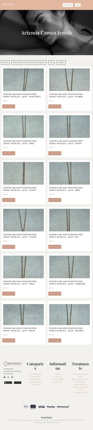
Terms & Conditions (57, 379)
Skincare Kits (35, 384)
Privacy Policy (57, 382)
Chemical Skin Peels (80, 384)
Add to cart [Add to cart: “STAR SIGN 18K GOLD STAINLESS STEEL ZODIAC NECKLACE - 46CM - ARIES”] (54, 200)
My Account (58, 377)
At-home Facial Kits (35, 374)
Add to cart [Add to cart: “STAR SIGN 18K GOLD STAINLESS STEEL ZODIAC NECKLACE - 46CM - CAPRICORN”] (54, 293)
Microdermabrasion (80, 392)
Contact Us (18, 420)
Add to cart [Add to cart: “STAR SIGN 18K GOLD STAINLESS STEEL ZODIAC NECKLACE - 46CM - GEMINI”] (54, 153)
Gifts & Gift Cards (35, 379)
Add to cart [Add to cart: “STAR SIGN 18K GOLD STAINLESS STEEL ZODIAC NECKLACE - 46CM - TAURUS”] (8, 200)
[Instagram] (8, 377)
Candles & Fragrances (35, 382)
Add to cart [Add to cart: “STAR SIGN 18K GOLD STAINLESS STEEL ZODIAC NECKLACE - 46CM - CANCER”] (8, 247)
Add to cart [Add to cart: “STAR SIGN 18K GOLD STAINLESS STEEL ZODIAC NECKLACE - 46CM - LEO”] (54, 247)
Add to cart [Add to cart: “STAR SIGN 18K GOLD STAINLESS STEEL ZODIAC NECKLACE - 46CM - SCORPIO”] (54, 106)
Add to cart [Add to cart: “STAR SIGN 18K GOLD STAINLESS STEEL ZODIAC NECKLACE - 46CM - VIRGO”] (8, 293)
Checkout (58, 374)
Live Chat (73, 420)
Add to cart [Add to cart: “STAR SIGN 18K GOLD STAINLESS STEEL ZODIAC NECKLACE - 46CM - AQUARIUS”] (54, 340)
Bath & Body (35, 377)
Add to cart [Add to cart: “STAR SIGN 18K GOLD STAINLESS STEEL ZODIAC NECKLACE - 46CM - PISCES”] (8, 340)
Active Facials (80, 382)
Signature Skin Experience (80, 379)
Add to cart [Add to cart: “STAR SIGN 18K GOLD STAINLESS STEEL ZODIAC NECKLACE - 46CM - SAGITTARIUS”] (8, 106)
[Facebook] (4, 377)
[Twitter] (12, 377)
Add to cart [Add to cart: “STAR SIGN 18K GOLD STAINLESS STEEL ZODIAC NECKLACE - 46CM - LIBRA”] (8, 153)
